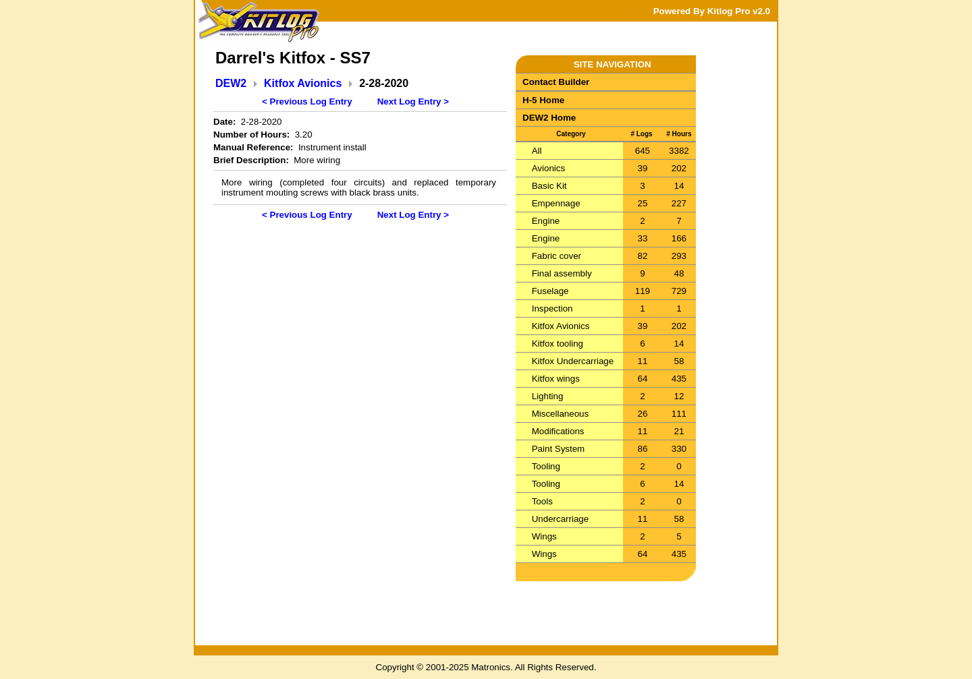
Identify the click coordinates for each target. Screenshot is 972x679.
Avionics (548, 168)
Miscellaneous (560, 414)
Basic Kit (549, 186)
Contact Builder (555, 82)
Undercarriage (560, 519)
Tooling (546, 466)
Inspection (552, 308)
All (537, 151)
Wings (544, 536)
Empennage (556, 203)
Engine (546, 221)
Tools (542, 501)
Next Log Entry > (413, 101)
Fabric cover (556, 256)
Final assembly (562, 273)
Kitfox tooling (557, 343)
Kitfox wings (556, 379)
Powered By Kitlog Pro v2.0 (711, 11)
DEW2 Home (549, 118)
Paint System (558, 449)
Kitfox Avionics (303, 83)
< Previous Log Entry (307, 101)
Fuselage (550, 291)
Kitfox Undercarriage (573, 361)
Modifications (558, 431)
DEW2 (230, 83)
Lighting (548, 396)
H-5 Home (543, 100)
